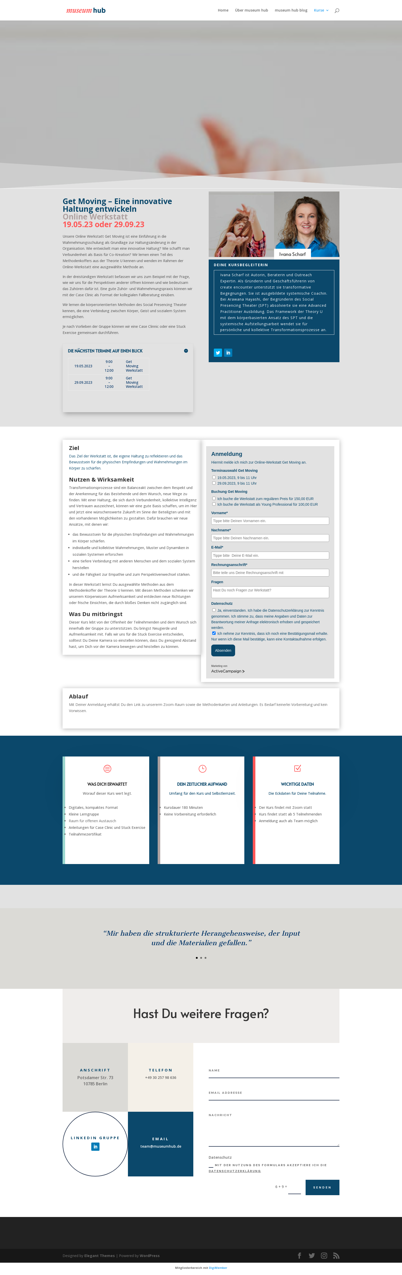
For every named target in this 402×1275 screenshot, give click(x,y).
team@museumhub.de (160, 1146)
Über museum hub (251, 10)
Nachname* (221, 530)
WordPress (150, 1255)
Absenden (223, 650)
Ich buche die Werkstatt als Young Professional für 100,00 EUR (267, 504)
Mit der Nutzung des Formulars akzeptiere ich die (268, 1168)
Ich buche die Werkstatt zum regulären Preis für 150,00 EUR (265, 499)
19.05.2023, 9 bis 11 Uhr (237, 478)
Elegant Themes (99, 1255)
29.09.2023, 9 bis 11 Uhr (237, 483)
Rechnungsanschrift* (229, 565)
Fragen (217, 582)
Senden (322, 1187)
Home (223, 10)
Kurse (319, 10)
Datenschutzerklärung (235, 1171)
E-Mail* (217, 547)
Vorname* (219, 513)
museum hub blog (291, 10)
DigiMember (218, 1268)
